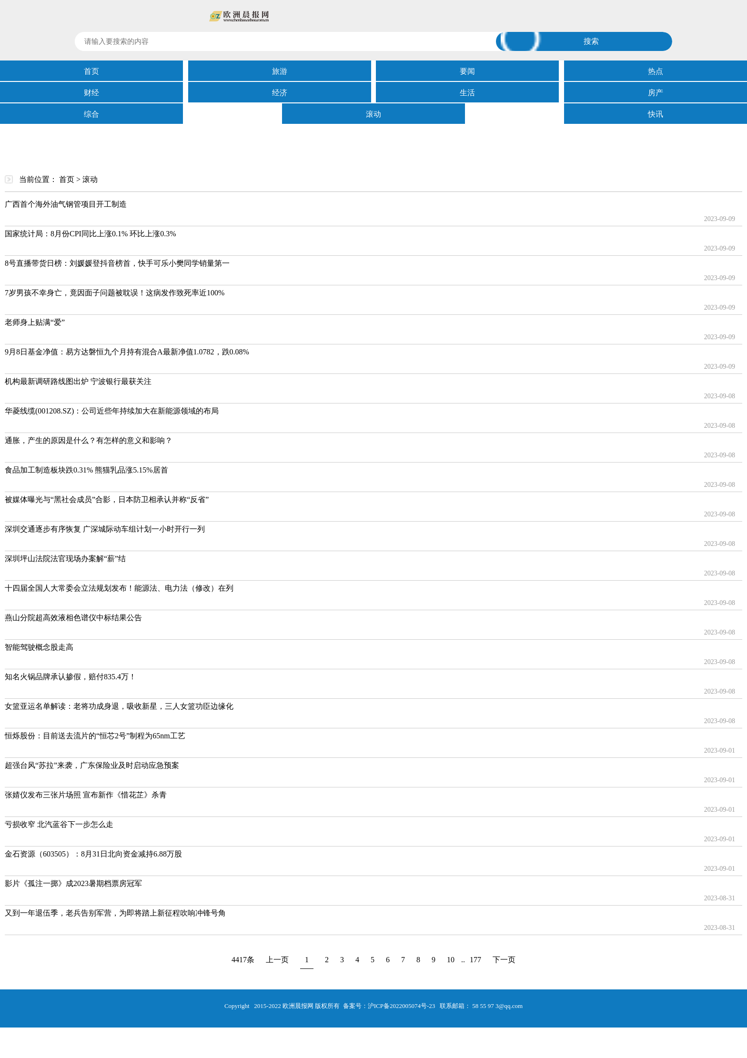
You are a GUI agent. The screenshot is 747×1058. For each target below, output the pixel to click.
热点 (655, 71)
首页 (91, 71)
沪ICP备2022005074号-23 (401, 1005)
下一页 (504, 960)
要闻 (467, 71)
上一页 (277, 960)
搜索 (591, 41)
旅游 (279, 71)
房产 (655, 93)
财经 (91, 93)
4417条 (243, 960)
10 (450, 960)
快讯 (655, 114)
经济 (279, 93)
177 (475, 960)
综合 (91, 114)
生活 (467, 93)
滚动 (373, 114)
